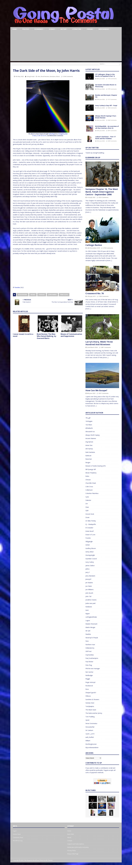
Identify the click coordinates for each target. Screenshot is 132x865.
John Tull (88, 596)
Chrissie (88, 480)
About (69, 837)
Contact (69, 841)
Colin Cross (89, 487)
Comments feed (18, 837)
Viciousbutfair (89, 727)
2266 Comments (112, 120)
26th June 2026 (101, 108)
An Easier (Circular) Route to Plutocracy (105, 86)
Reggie (87, 679)
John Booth (89, 593)
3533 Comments (103, 197)
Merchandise (103, 29)
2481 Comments (106, 347)
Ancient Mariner (90, 438)
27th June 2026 (101, 89)
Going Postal (30, 76)
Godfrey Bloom (90, 548)
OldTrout (88, 651)
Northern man (90, 645)
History (63, 29)
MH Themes (49, 860)
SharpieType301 (90, 693)
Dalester (88, 500)
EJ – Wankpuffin (90, 524)
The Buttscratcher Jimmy (93, 713)
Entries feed (17, 834)
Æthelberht (89, 428)
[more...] (88, 212)
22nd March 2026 (92, 347)
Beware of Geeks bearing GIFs (95, 466)
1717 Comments (112, 99)
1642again (88, 421)
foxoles (17, 287)
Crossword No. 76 (94, 293)
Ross (87, 689)
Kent (87, 610)
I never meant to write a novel (23, 335)
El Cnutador (89, 528)
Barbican (88, 456)
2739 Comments (108, 248)
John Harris (52, 294)
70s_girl (87, 418)
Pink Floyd (64, 294)
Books (33, 294)
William (87, 741)
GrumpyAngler (90, 555)
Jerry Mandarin (90, 576)
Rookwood (89, 686)
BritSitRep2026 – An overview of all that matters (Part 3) (107, 127)
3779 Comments (112, 89)
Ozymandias (89, 655)
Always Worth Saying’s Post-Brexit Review (106, 117)
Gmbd (87, 545)
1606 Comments (112, 108)
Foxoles (42, 294)
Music (58, 76)
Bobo (87, 476)
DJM (86, 510)
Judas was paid (90, 603)
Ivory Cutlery (89, 562)
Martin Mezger (90, 627)
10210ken (88, 425)
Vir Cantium (89, 730)
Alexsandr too (90, 431)
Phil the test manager (92, 668)
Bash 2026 (70, 834)
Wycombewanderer (91, 747)
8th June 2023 (91, 393)
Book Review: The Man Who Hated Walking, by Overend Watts (46, 336)
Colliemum (89, 490)
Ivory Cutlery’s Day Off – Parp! (106, 105)
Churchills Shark (90, 483)
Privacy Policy (71, 850)
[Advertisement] (66, 46)
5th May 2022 (20, 76)
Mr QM (87, 631)
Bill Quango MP (90, 469)
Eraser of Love (90, 535)
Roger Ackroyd (90, 682)
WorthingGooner (91, 744)
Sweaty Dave (89, 703)
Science (52, 29)
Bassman (88, 459)
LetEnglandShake (91, 617)
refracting (51, 134)
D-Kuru (34, 135)
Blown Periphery (90, 473)
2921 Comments (103, 393)
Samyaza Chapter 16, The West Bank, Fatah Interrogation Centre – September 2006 (101, 192)
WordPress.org (17, 841)
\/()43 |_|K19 (89, 734)
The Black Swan (90, 710)
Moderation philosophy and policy (78, 847)
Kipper (87, 614)
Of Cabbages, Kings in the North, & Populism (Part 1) (105, 75)
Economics (39, 29)
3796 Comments (104, 296)
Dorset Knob (89, 514)
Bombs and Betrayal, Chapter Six (106, 96)
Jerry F (87, 572)
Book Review (45, 76)
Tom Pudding (89, 717)
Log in (14, 831)
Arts (39, 76)
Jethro (87, 569)
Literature (76, 29)
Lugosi (87, 620)
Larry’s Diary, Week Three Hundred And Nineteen (99, 343)
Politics (25, 29)
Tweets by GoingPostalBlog (94, 153)
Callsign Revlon (93, 245)
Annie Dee (88, 445)
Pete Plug (88, 665)
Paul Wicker (89, 662)
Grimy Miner (89, 552)
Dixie (87, 507)
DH (86, 504)
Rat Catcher (89, 672)
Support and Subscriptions (75, 844)
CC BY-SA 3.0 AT (42, 135)
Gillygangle (89, 541)
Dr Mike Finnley (90, 521)
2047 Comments (112, 130)
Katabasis (88, 607)
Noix (87, 641)
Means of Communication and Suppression (71, 335)
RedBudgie (89, 675)
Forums (90, 29)
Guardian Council (91, 559)
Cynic (87, 497)
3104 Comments (68, 76)
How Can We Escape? (96, 390)
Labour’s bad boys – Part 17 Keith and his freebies (105, 137)
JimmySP (88, 579)
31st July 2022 (91, 197)
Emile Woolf (89, 531)
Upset (87, 720)
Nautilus (88, 634)
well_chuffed (89, 737)
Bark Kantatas (90, 452)
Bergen (87, 462)
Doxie (87, 517)
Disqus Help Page (72, 854)
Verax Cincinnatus (91, 723)
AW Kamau (89, 449)
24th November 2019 (93, 248)
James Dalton (90, 566)
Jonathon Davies (91, 600)
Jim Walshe (89, 583)
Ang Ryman (89, 442)
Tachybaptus (89, 706)
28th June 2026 (101, 78)
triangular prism (62, 134)
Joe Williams (89, 589)
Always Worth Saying (92, 435)
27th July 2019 (91, 296)
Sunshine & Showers (92, 699)
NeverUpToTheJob (91, 638)
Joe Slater (88, 586)
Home (14, 29)
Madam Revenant (91, 624)
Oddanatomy (89, 648)
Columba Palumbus (91, 493)
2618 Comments (112, 141)
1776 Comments (112, 78)
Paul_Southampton (91, 658)
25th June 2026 (101, 130)
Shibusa (88, 696)
